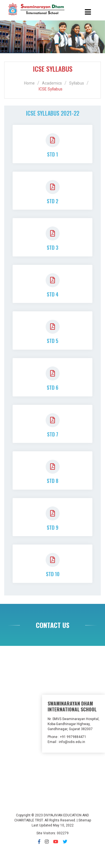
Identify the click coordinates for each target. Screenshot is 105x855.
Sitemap (84, 820)
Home (29, 83)
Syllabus (76, 83)
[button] (8, 36)
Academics (52, 83)
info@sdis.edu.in (72, 742)
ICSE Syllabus (50, 89)
